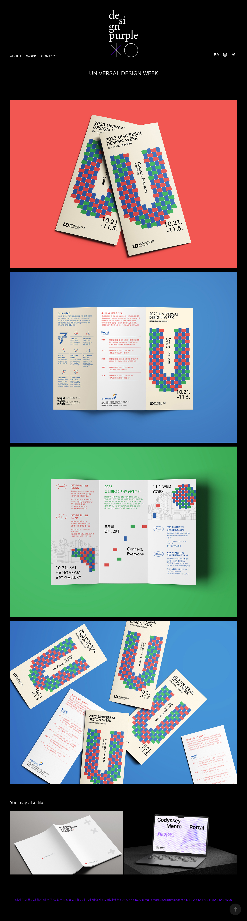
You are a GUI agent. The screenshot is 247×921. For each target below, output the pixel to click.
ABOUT (16, 56)
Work (31, 56)
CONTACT (49, 56)
